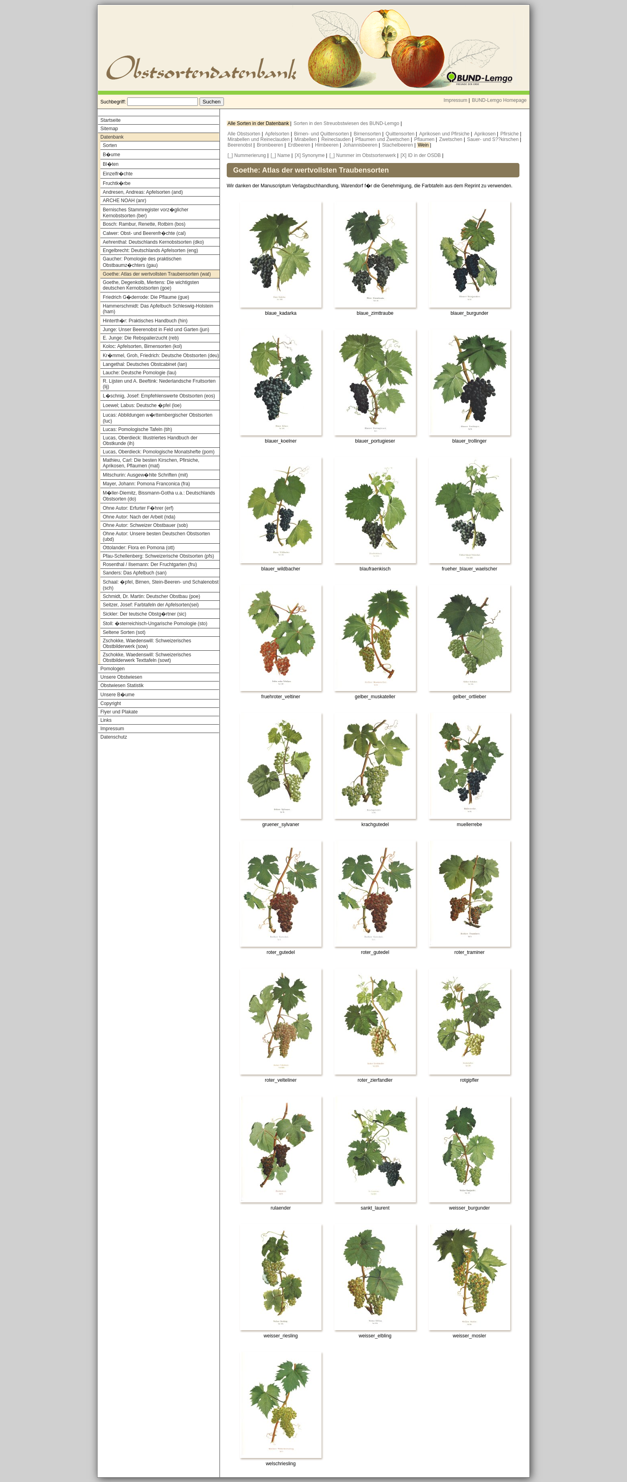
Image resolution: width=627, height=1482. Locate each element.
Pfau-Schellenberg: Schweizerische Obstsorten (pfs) (158, 556)
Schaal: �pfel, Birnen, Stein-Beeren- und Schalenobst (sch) (161, 585)
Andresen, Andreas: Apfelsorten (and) (143, 192)
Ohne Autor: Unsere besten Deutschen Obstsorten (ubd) (156, 536)
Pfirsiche (510, 134)
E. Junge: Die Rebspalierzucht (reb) (141, 338)
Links (106, 720)
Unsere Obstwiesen (121, 677)
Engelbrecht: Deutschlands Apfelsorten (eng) (150, 250)
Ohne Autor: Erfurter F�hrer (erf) (138, 508)
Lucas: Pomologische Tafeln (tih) (137, 429)
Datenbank (112, 137)
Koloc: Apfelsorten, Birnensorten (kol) (142, 346)
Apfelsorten (278, 134)
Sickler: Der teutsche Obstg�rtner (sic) (144, 614)
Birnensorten (368, 134)
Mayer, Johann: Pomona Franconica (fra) (146, 484)
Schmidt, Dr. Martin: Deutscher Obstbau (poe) (151, 596)
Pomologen (112, 668)
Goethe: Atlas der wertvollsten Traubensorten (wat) (157, 274)
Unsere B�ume (117, 694)
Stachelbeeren (398, 145)
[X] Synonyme (310, 155)
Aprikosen (485, 134)
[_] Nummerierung (247, 155)
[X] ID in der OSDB (421, 155)
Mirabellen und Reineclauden (259, 139)
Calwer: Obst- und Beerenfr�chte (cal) (144, 233)
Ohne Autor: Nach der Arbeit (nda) (139, 517)
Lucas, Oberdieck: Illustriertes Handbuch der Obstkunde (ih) (150, 440)
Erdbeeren (300, 145)
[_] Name (280, 155)
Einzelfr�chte (118, 174)
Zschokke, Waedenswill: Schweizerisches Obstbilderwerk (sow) (147, 643)
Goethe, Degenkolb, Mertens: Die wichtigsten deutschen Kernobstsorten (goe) (151, 285)
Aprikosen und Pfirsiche (445, 134)
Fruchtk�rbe (116, 183)
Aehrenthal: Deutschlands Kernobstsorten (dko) (153, 242)
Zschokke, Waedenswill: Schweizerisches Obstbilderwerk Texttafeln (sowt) (147, 657)
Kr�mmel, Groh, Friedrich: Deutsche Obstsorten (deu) (161, 355)
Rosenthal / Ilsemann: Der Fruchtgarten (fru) (150, 564)
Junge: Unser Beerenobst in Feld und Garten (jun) (156, 329)
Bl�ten (110, 164)
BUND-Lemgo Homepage (499, 100)
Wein (424, 145)
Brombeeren (270, 145)
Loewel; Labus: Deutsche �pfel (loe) (142, 405)
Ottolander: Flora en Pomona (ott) (138, 547)
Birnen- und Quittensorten (322, 134)
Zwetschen (451, 139)
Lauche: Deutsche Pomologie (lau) (139, 372)
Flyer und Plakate (119, 712)
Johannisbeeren (361, 145)
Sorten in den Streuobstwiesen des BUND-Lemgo (347, 123)
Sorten (110, 145)
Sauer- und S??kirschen (493, 139)
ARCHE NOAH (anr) (124, 200)
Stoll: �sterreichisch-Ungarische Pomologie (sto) (155, 623)
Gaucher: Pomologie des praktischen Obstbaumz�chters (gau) (142, 262)
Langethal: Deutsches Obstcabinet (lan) (145, 364)
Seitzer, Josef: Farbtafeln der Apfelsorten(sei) (151, 605)
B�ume (111, 154)
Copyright (110, 703)
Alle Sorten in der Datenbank (259, 123)
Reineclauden (336, 139)
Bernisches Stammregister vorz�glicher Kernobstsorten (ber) (145, 213)
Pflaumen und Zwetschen (383, 139)
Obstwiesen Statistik (122, 685)
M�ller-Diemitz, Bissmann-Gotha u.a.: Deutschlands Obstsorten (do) (159, 496)
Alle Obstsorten (245, 134)
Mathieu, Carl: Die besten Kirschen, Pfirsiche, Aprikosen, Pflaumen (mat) (151, 463)
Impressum (455, 100)
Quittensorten (400, 134)
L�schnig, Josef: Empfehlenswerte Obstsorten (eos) (159, 396)
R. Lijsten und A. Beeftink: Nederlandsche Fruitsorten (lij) (159, 383)
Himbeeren (327, 145)
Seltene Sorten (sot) (124, 632)
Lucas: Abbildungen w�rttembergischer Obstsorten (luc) (157, 418)
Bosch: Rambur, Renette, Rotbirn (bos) (144, 224)
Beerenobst (241, 145)
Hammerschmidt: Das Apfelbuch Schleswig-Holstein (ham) (158, 308)
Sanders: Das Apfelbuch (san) (134, 573)
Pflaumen (425, 139)
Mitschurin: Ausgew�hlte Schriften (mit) (145, 475)
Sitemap (109, 128)
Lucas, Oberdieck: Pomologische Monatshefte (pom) (158, 452)
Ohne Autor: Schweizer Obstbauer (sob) (145, 525)
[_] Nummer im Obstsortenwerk (362, 155)
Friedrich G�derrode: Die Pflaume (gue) (146, 297)
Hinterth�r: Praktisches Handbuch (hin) (145, 321)
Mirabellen (306, 139)
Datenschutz (113, 737)
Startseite (110, 120)
